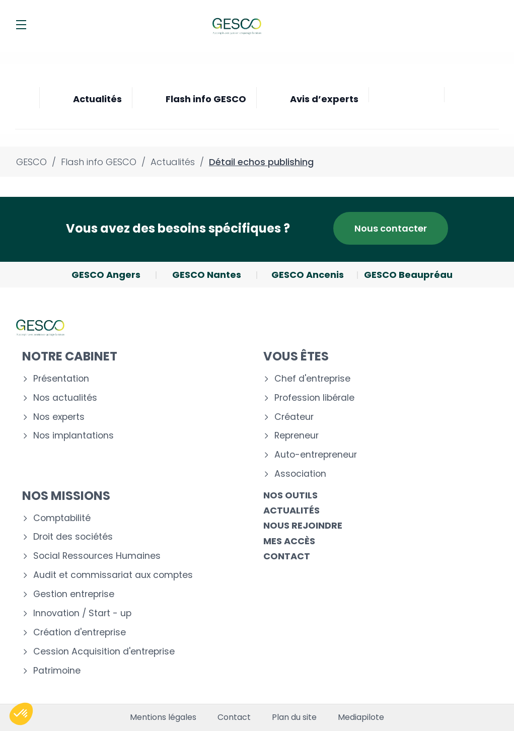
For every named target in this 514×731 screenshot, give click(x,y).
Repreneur (296, 436)
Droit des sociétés (73, 537)
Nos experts (59, 417)
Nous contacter (390, 228)
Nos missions (66, 495)
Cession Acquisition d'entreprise (104, 651)
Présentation (61, 379)
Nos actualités (65, 398)
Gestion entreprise (73, 594)
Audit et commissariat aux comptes (113, 575)
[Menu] (21, 24)
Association (300, 474)
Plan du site (294, 717)
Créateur (294, 417)
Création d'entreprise (79, 632)
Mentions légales (163, 717)
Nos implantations (73, 436)
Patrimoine (57, 671)
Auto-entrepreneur (315, 455)
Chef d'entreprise (312, 379)
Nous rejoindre (302, 525)
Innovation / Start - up (82, 613)
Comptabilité (62, 518)
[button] (21, 714)
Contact (286, 556)
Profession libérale (314, 398)
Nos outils (290, 495)
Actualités (291, 510)
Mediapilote (361, 717)
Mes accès (289, 541)
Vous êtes (296, 356)
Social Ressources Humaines (97, 556)
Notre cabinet (69, 356)
